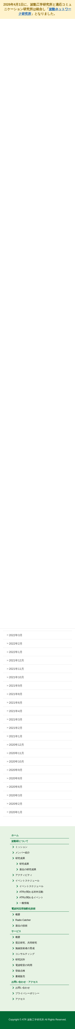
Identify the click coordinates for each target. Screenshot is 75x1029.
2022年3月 (15, 635)
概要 (17, 914)
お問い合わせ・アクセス (24, 982)
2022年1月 (15, 652)
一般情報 (24, 903)
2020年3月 (15, 795)
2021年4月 (15, 711)
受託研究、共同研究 (26, 942)
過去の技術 (21, 925)
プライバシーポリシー (27, 993)
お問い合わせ (22, 987)
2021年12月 (16, 660)
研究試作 (20, 959)
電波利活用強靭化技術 (23, 908)
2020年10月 (16, 761)
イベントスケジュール (27, 880)
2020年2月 (15, 803)
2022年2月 (15, 643)
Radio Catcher (23, 920)
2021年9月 (15, 685)
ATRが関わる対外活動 (31, 891)
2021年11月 (16, 668)
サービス (16, 931)
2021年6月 (15, 702)
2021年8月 (15, 694)
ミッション (21, 847)
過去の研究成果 (27, 869)
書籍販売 (20, 976)
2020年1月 (15, 812)
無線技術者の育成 (25, 948)
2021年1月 (15, 736)
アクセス (20, 999)
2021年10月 (16, 677)
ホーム (15, 835)
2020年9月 (15, 769)
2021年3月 (15, 719)
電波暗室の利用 (23, 965)
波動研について (19, 841)
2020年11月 (16, 753)
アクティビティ (23, 875)
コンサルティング (25, 954)
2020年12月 (16, 744)
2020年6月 (15, 786)
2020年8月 (15, 778)
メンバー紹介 (22, 852)
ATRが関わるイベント (31, 897)
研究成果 (20, 858)
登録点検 (20, 970)
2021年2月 (15, 727)
